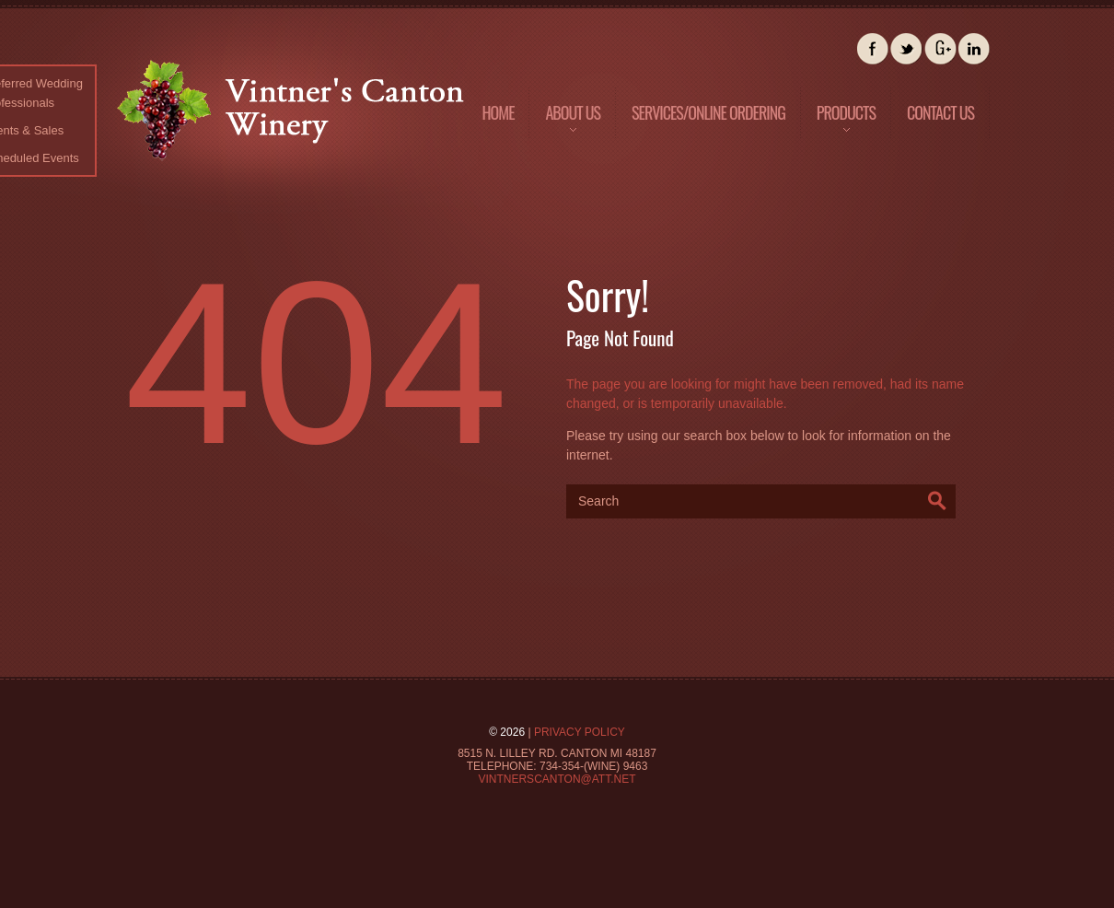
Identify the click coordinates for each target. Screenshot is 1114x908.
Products (839, 125)
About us (565, 125)
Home (498, 112)
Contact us (940, 112)
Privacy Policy (579, 732)
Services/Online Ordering (708, 112)
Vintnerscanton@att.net (556, 779)
